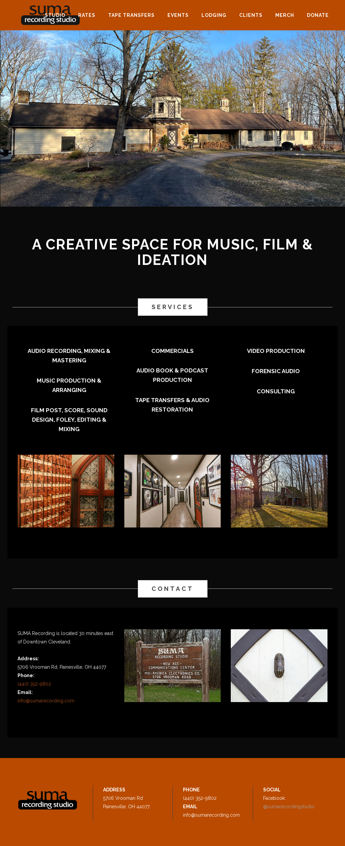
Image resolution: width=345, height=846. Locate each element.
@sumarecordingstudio (288, 806)
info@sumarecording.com (46, 700)
